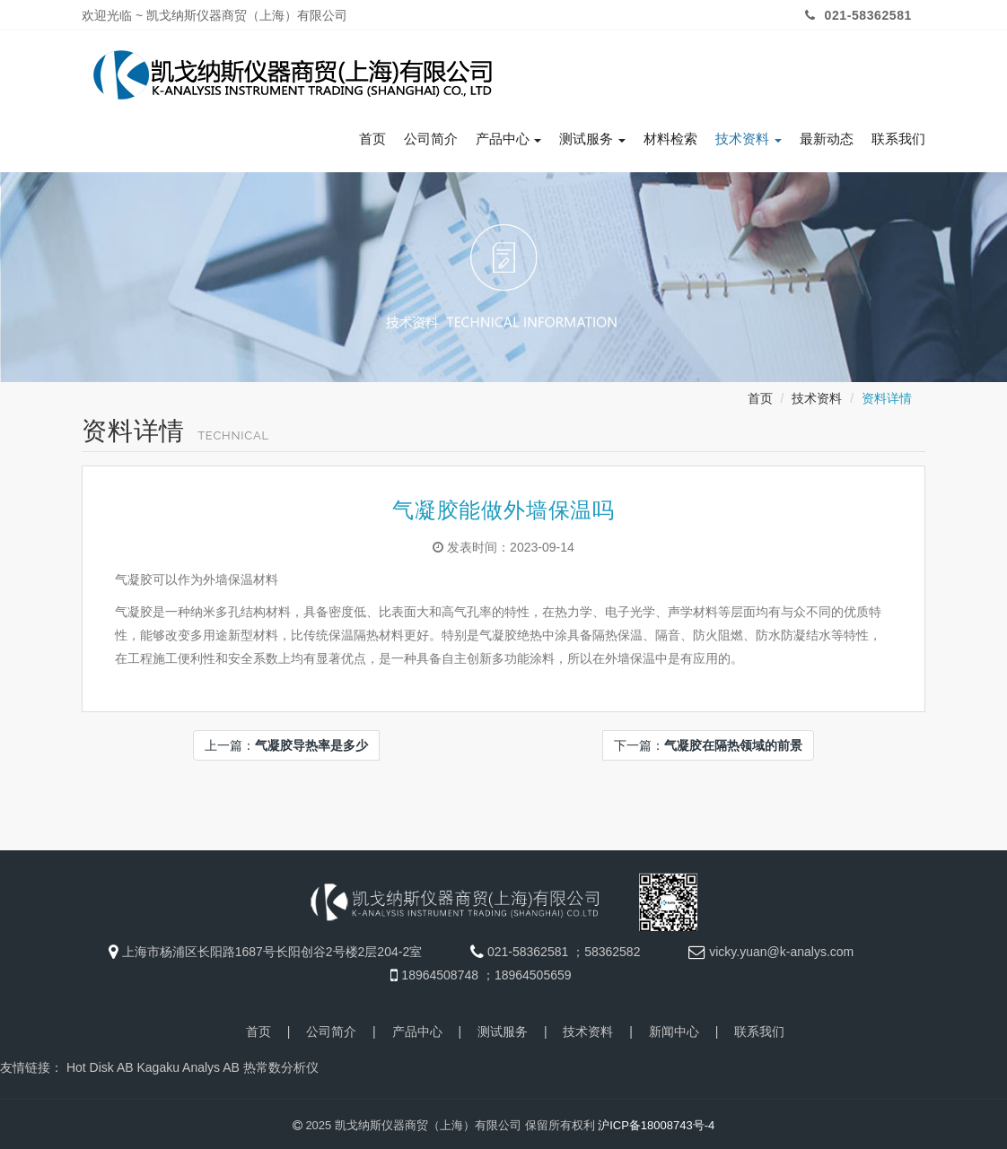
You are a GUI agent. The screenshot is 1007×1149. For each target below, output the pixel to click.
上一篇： (286, 742)
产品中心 (509, 135)
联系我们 (898, 135)
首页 (372, 135)
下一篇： (708, 742)
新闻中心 (674, 1028)
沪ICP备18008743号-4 (656, 1121)
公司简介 (431, 135)
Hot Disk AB (100, 1064)
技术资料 (748, 135)
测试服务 (592, 135)
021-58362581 (856, 15)
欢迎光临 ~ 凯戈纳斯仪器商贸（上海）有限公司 (214, 15)
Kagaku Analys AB (187, 1064)
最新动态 (827, 135)
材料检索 (670, 135)
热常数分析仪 (281, 1064)
